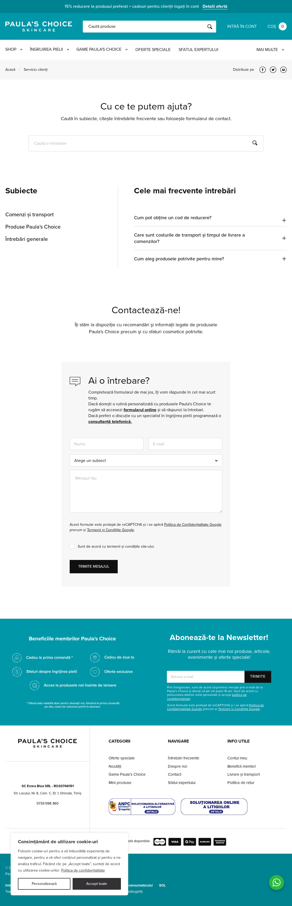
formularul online (140, 410)
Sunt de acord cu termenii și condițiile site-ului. (116, 546)
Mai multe (270, 49)
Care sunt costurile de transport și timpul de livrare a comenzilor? (189, 238)
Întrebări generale (26, 239)
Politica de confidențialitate (83, 870)
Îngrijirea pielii (50, 49)
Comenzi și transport (29, 214)
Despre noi (177, 766)
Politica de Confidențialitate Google (193, 524)
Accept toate (96, 883)
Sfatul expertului (200, 49)
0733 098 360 (47, 803)
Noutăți (115, 766)
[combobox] (146, 460)
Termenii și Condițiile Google (110, 530)
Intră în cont (242, 26)
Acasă (10, 69)
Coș (277, 26)
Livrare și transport (243, 774)
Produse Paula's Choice (33, 227)
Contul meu (237, 758)
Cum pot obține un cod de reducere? (172, 218)
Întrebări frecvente (183, 758)
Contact (174, 774)
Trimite (258, 676)
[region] (69, 864)
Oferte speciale (154, 49)
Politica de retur (240, 782)
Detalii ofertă (215, 6)
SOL (162, 885)
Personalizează (44, 883)
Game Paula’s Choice (127, 774)
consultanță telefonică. (110, 421)
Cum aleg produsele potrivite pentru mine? (179, 259)
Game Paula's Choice (103, 49)
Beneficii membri (241, 766)
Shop (13, 49)
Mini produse (120, 782)
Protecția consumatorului (133, 885)
